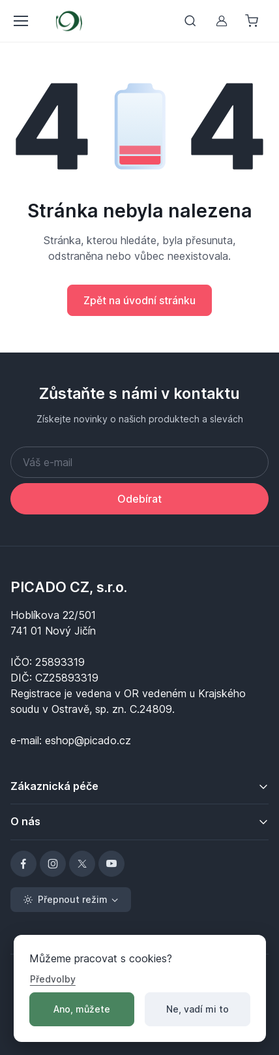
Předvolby (53, 978)
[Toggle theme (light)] (70, 899)
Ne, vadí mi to (197, 1009)
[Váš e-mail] (139, 462)
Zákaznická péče (54, 786)
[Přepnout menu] (20, 21)
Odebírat (139, 498)
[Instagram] (53, 864)
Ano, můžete (81, 1009)
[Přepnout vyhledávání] (190, 21)
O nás (25, 821)
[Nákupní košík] (253, 21)
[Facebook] (23, 864)
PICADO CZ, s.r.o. (68, 586)
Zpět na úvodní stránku (139, 300)
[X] (82, 864)
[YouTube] (111, 864)
